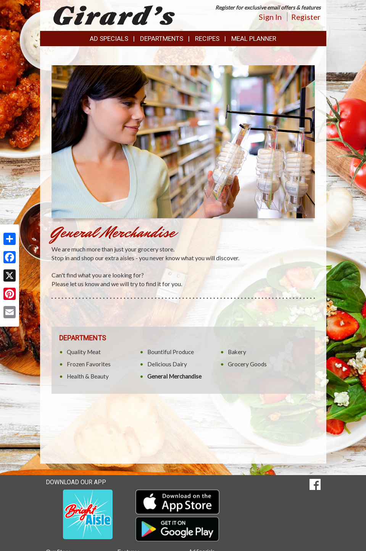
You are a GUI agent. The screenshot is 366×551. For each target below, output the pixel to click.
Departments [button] (161, 38)
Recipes (207, 38)
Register (306, 16)
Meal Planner (253, 38)
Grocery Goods (247, 364)
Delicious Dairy (167, 364)
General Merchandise (174, 376)
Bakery (237, 351)
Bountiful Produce (170, 351)
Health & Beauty (88, 376)
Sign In (270, 16)
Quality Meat (84, 351)
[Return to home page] (114, 14)
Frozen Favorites (89, 364)
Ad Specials (109, 38)
